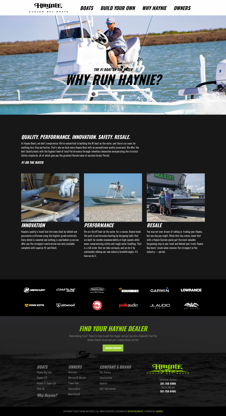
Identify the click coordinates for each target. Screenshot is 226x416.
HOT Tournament (108, 389)
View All (40, 389)
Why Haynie (154, 7)
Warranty (72, 372)
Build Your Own (117, 7)
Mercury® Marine (77, 378)
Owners (182, 7)
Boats (86, 7)
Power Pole (73, 383)
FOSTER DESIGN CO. (135, 411)
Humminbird (74, 389)
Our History (105, 372)
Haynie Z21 (42, 378)
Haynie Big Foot (44, 372)
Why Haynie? (47, 395)
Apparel (103, 383)
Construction (106, 378)
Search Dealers (113, 348)
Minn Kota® (74, 394)
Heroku (159, 411)
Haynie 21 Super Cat (46, 383)
